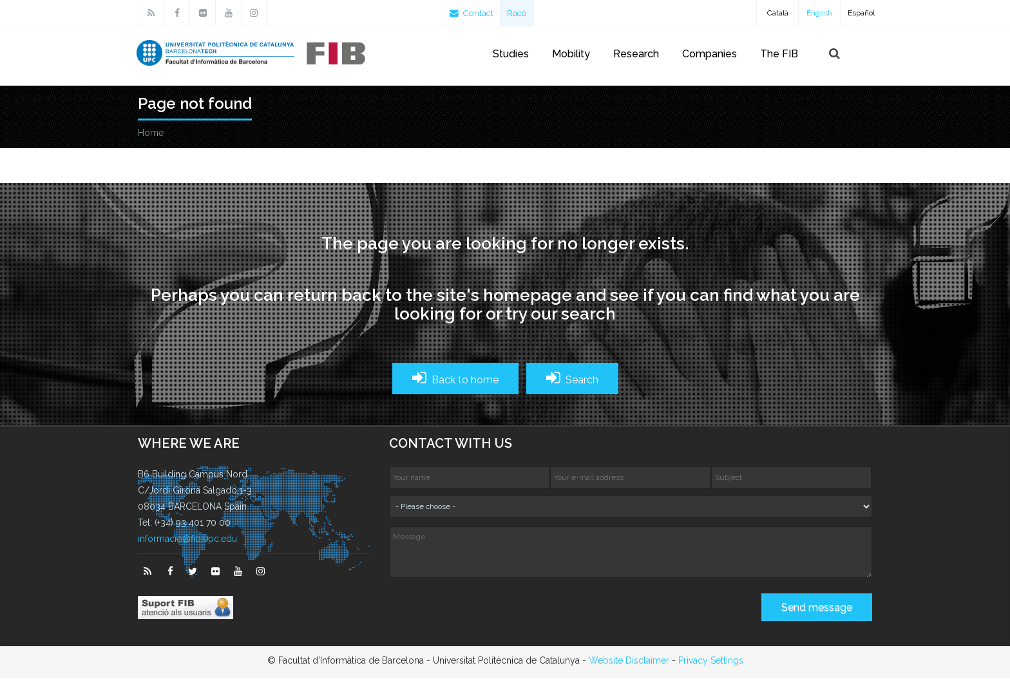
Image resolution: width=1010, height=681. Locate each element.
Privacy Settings (710, 663)
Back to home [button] (455, 380)
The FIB (779, 54)
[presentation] (487, 615)
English (819, 12)
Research (636, 54)
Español (861, 12)
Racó (520, 13)
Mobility (571, 54)
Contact (473, 13)
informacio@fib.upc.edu (187, 541)
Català (777, 12)
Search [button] (572, 380)
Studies (511, 54)
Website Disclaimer (629, 663)
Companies (709, 54)
